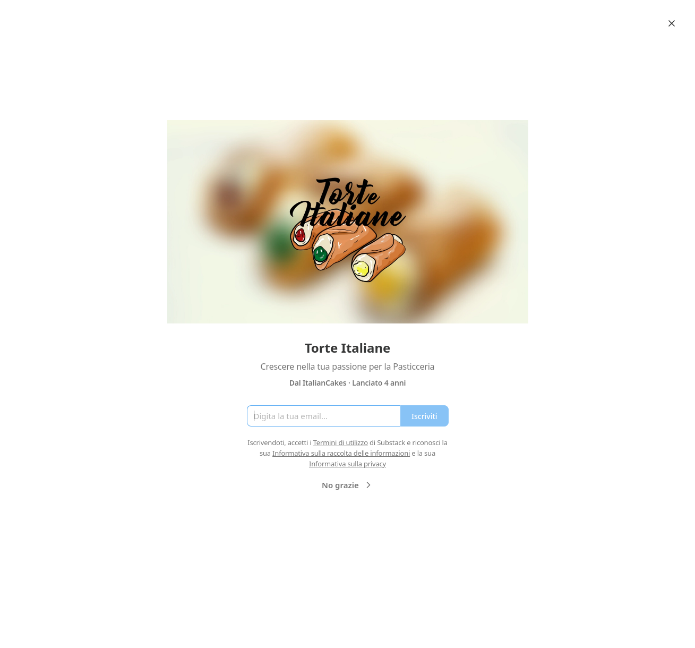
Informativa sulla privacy (347, 463)
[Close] (671, 23)
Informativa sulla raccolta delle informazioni (341, 453)
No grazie (348, 485)
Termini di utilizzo (340, 442)
